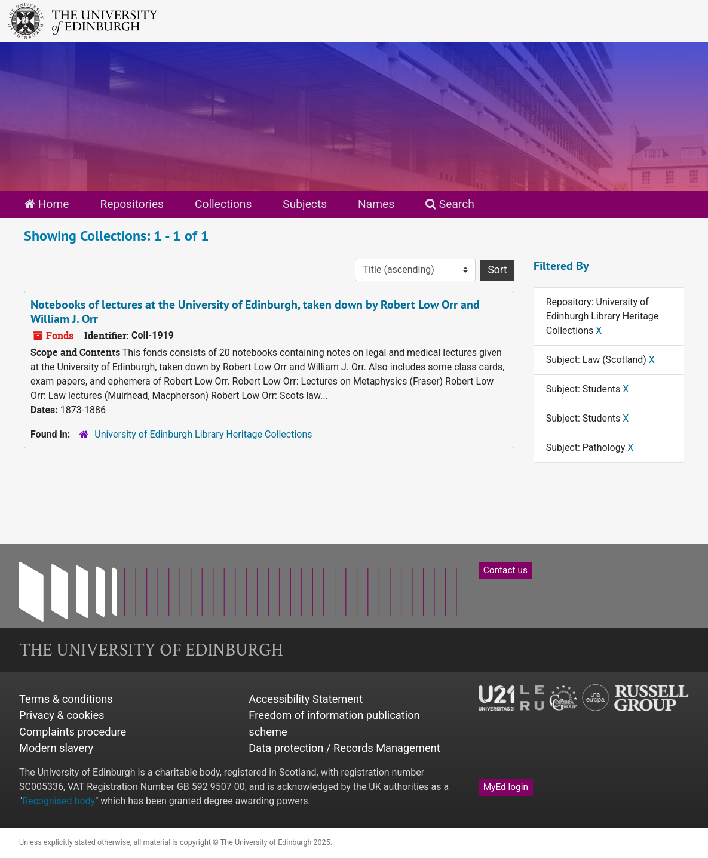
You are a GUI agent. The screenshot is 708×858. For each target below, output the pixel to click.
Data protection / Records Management (344, 748)
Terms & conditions (66, 699)
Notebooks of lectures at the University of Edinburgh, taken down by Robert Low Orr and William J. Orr (255, 312)
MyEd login (505, 787)
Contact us (505, 570)
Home (46, 204)
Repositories (132, 204)
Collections (223, 204)
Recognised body (58, 801)
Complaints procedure (72, 731)
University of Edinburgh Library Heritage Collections (203, 434)
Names (376, 204)
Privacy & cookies (62, 715)
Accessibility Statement (306, 699)
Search (449, 204)
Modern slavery (56, 748)
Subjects (305, 204)
